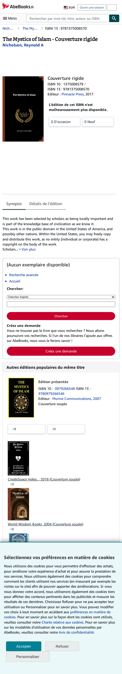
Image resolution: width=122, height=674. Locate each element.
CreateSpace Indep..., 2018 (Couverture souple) (44, 479)
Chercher (61, 316)
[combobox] (67, 18)
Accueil (14, 281)
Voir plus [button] (29, 249)
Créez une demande (61, 351)
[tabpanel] (59, 231)
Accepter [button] (23, 646)
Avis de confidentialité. (76, 632)
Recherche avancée (23, 275)
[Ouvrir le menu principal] (11, 18)
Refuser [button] (62, 646)
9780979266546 (51, 393)
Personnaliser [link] (27, 656)
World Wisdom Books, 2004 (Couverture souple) (45, 524)
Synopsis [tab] (14, 203)
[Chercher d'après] (61, 297)
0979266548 (65, 388)
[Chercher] (114, 18)
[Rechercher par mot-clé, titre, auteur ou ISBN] (61, 304)
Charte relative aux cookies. (63, 622)
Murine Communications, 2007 (76, 398)
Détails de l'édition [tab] (45, 203)
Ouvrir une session (92, 7)
